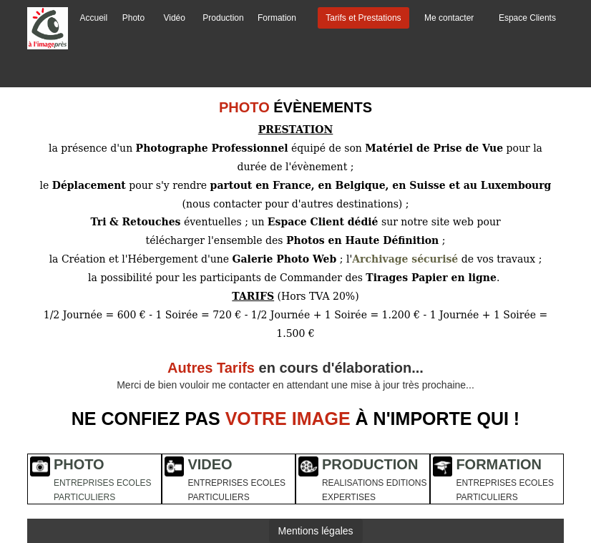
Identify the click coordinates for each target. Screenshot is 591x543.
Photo (133, 18)
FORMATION (499, 464)
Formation (277, 18)
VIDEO (209, 464)
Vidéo (174, 18)
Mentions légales (315, 531)
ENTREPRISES (84, 483)
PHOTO (79, 464)
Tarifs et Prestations (363, 18)
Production (222, 18)
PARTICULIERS (84, 497)
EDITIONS (406, 483)
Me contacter (449, 18)
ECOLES (134, 483)
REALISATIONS (353, 483)
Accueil (94, 18)
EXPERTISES (349, 497)
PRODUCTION (370, 464)
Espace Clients (527, 18)
